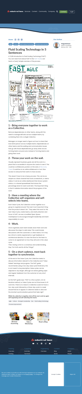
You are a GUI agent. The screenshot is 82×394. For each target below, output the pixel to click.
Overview (11, 351)
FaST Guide (38, 59)
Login (72, 12)
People (70, 354)
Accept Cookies (56, 374)
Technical (27, 354)
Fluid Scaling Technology (27, 44)
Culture (16, 44)
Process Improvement (41, 44)
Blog (55, 351)
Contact (63, 12)
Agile (10, 44)
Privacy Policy (29, 374)
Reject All (72, 374)
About (69, 351)
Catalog (10, 354)
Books (56, 354)
